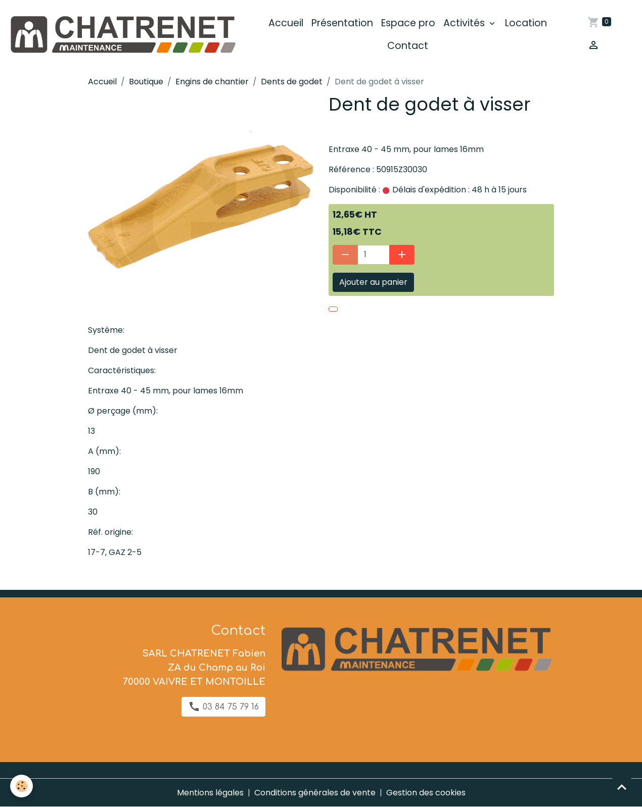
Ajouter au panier (373, 282)
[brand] (122, 35)
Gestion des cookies (426, 792)
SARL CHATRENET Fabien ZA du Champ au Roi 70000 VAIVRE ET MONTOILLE (194, 667)
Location (526, 23)
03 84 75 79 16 (223, 706)
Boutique (146, 81)
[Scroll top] (621, 786)
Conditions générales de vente (315, 792)
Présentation (342, 23)
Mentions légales (210, 792)
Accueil (285, 23)
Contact (407, 46)
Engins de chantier (212, 81)
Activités (465, 23)
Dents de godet (292, 81)
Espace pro (408, 23)
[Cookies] (21, 786)
